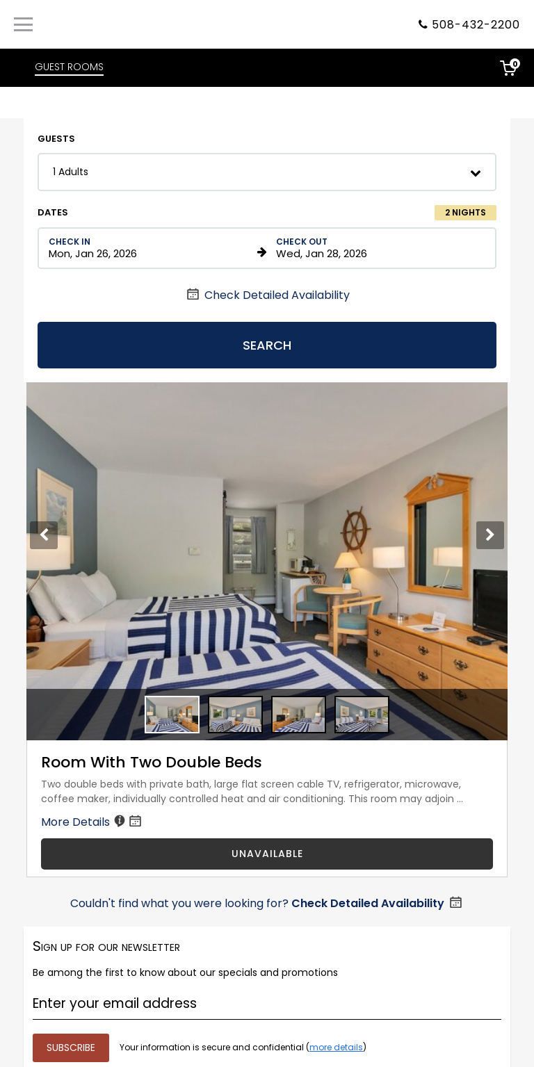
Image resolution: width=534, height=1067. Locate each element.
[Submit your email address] (71, 1048)
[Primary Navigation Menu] (23, 24)
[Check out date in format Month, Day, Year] (378, 248)
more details (336, 1047)
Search (267, 345)
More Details (92, 822)
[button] (267, 172)
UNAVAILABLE (267, 854)
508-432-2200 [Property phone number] (476, 25)
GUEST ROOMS (69, 67)
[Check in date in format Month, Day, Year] (150, 248)
